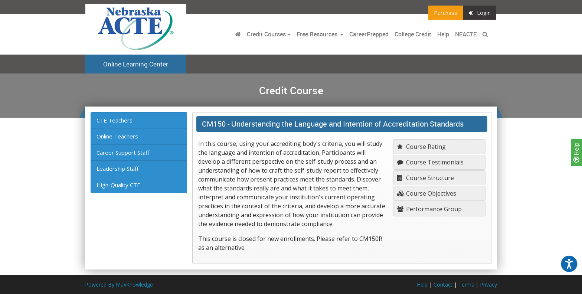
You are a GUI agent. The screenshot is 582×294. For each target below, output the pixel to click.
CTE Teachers (115, 120)
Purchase (446, 12)
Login (480, 12)
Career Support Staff (123, 152)
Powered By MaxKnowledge (119, 284)
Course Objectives (426, 193)
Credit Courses (266, 34)
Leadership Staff (117, 168)
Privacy (488, 284)
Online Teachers (117, 136)
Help (576, 153)
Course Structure (425, 178)
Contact (443, 284)
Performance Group (429, 209)
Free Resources (317, 34)
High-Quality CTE (118, 185)
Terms (466, 284)
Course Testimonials (430, 162)
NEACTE (466, 34)
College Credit (413, 34)
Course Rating (421, 147)
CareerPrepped (369, 34)
